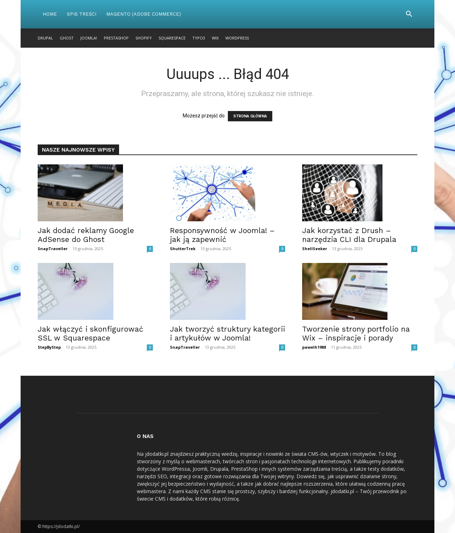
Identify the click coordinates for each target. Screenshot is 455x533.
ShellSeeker (314, 248)
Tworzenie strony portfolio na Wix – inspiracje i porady (356, 333)
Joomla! (88, 38)
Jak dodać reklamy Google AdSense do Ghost (86, 235)
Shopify (143, 38)
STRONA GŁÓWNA (250, 116)
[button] (408, 14)
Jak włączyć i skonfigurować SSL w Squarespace (90, 333)
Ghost (67, 38)
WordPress (237, 38)
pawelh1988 (314, 347)
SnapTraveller (53, 248)
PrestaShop (116, 38)
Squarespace (172, 38)
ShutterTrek (183, 248)
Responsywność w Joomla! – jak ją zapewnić (222, 235)
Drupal (45, 38)
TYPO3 (198, 38)
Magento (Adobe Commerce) (143, 14)
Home (50, 14)
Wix (215, 38)
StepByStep (49, 347)
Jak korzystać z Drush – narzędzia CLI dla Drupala (349, 235)
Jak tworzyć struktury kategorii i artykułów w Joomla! (227, 333)
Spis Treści (81, 14)
